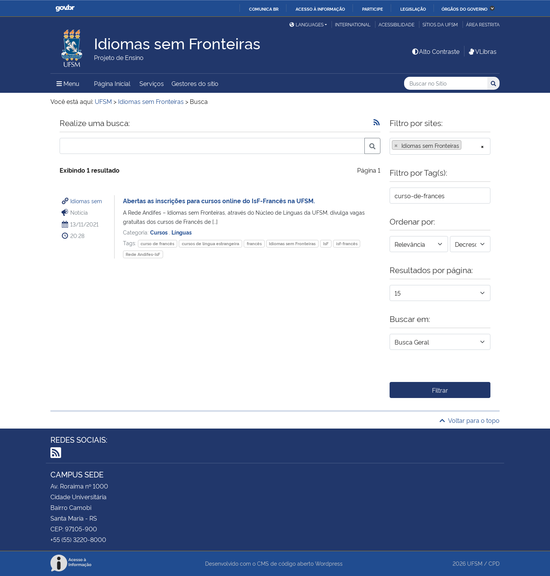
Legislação (413, 9)
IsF (325, 243)
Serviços (151, 83)
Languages (307, 24)
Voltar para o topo (470, 420)
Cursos (159, 232)
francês (254, 243)
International (352, 24)
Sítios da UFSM (440, 24)
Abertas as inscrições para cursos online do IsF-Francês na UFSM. (219, 200)
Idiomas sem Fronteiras (292, 243)
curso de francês (157, 243)
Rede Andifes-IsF (143, 254)
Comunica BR (263, 9)
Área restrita (483, 24)
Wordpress (329, 563)
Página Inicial (112, 83)
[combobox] (440, 146)
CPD (494, 563)
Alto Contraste (435, 51)
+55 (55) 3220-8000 (78, 539)
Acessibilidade (396, 24)
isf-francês (347, 243)
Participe (372, 9)
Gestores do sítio (194, 83)
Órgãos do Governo (464, 9)
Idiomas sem (86, 200)
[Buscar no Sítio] (446, 83)
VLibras (482, 51)
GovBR (64, 8)
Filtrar (440, 390)
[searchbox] (465, 145)
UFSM (474, 563)
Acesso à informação (320, 9)
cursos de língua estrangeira (210, 243)
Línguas (181, 232)
